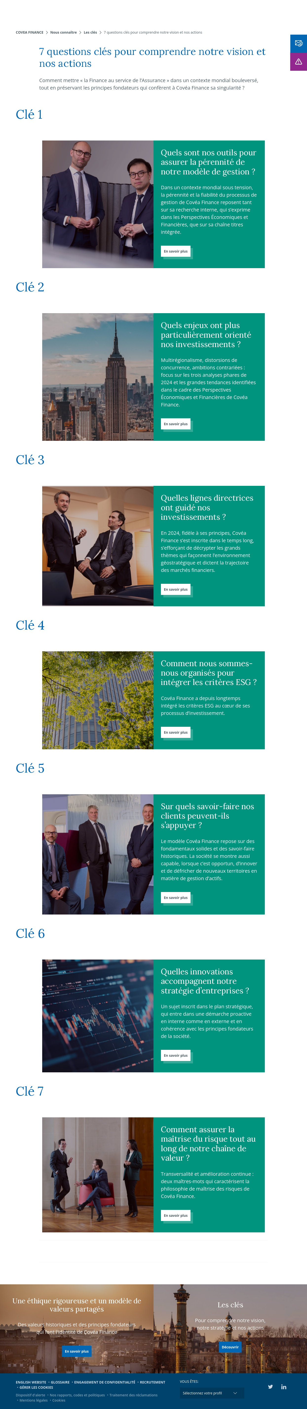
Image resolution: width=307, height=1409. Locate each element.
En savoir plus (176, 251)
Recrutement (152, 1382)
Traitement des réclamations (134, 1395)
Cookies (58, 1400)
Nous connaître (127, 12)
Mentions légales (33, 1400)
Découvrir (230, 1347)
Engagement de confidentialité (104, 1382)
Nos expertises (64, 12)
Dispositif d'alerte (30, 1395)
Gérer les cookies (36, 1387)
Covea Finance (29, 32)
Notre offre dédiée (169, 12)
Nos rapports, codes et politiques (77, 1395)
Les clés (90, 32)
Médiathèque (282, 12)
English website (31, 1382)
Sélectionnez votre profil (202, 1393)
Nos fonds (95, 12)
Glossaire (60, 1382)
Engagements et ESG (242, 12)
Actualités (205, 12)
